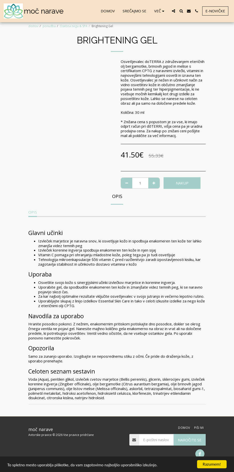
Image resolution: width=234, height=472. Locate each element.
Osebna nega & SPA (73, 26)
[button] (173, 11)
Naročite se (189, 439)
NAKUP (182, 182)
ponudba (49, 26)
